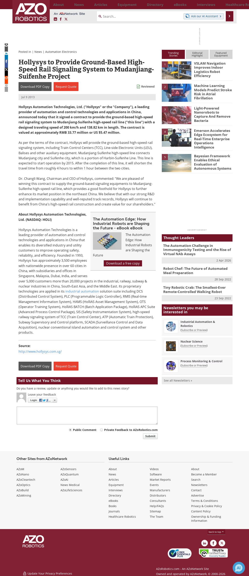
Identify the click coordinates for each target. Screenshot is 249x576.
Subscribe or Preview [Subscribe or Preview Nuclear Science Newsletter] (194, 339)
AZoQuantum (70, 474)
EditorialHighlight (197, 54)
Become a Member (204, 474)
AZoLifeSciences (71, 490)
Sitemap (155, 511)
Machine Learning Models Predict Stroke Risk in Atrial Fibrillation (213, 89)
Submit (150, 436)
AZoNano (23, 474)
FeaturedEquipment (221, 54)
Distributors (158, 495)
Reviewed (148, 86)
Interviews (116, 490)
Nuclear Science (192, 335)
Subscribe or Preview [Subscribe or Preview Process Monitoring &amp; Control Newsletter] (194, 359)
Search (196, 480)
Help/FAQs (157, 506)
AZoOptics (23, 485)
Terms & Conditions (204, 501)
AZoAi (64, 480)
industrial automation (82, 291)
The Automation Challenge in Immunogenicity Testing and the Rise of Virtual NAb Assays (194, 246)
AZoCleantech (26, 480)
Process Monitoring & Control (201, 355)
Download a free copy (123, 263)
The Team (156, 517)
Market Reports (160, 480)
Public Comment (84, 430)
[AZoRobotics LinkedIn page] (55, 19)
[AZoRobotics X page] (66, 19)
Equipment (116, 485)
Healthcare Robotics (122, 517)
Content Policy (200, 511)
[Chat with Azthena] (239, 568)
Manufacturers (160, 490)
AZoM (20, 469)
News (38, 52)
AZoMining (24, 495)
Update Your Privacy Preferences (47, 571)
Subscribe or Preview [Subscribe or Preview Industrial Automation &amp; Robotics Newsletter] (194, 323)
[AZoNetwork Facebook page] (60, 19)
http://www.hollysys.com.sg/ (40, 351)
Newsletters (199, 485)
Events (154, 485)
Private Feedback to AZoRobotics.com (131, 430)
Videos (154, 469)
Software (156, 474)
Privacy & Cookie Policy (206, 506)
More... (228, 4)
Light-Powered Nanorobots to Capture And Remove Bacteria (212, 111)
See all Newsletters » (178, 374)
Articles (114, 480)
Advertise (197, 495)
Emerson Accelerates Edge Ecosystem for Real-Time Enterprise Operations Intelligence (213, 135)
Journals (114, 511)
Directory (115, 495)
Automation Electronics (61, 52)
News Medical (70, 485)
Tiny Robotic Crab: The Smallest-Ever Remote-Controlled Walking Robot (191, 284)
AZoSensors (68, 469)
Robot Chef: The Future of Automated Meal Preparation (196, 266)
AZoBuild (23, 490)
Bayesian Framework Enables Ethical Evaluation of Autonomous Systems (210, 158)
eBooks (113, 501)
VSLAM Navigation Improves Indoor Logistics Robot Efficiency (208, 68)
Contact (196, 490)
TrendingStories (173, 54)
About (113, 469)
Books (113, 506)
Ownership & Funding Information (206, 519)
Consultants (158, 501)
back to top (216, 532)
